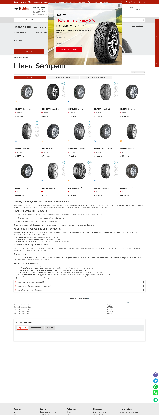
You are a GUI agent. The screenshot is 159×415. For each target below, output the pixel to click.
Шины (16, 2)
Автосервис (93, 2)
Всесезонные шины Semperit (96, 77)
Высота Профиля (42, 32)
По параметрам (40, 27)
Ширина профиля (20, 32)
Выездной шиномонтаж (48, 412)
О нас (69, 412)
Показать (29, 51)
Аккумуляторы (50, 2)
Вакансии (104, 2)
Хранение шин (157, 31)
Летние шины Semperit (63, 77)
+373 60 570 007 (42, 11)
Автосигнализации (77, 2)
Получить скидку (69, 50)
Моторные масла (35, 2)
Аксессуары (63, 2)
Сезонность (18, 40)
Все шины (30, 77)
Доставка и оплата (99, 412)
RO (144, 2)
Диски (23, 2)
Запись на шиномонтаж (157, 55)
